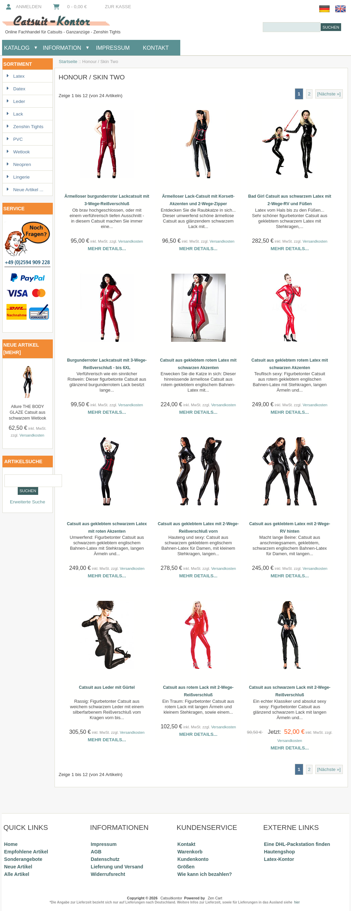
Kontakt (156, 48)
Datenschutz (105, 859)
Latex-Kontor (279, 859)
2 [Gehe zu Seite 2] (309, 93)
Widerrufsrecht (108, 874)
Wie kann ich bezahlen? (204, 874)
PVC (14, 139)
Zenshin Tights (24, 126)
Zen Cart (215, 898)
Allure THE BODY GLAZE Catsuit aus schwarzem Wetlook (27, 412)
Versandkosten (31, 435)
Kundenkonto (193, 859)
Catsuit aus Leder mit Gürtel (107, 687)
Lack (14, 114)
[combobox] (291, 27)
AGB (96, 851)
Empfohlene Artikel (26, 851)
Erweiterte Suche (27, 501)
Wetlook (18, 151)
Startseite (68, 61)
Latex (15, 76)
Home (10, 844)
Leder (15, 101)
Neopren (18, 164)
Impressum (111, 48)
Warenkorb (189, 851)
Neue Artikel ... (24, 189)
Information (62, 48)
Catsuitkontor (171, 898)
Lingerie (18, 177)
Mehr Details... (107, 248)
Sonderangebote (23, 859)
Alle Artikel (16, 874)
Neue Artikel (18, 866)
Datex (16, 88)
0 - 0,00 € (69, 6)
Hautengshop (279, 851)
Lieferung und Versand (117, 866)
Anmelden (23, 6)
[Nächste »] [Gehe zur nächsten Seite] (329, 93)
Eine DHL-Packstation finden (297, 844)
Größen (186, 866)
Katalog (17, 48)
